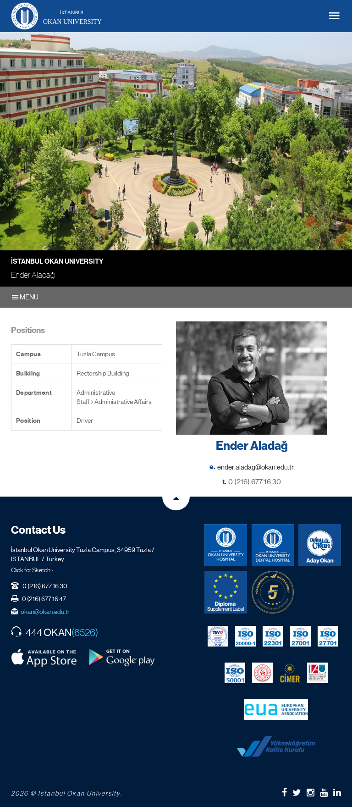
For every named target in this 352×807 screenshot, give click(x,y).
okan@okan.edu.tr (45, 611)
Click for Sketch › (32, 570)
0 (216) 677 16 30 (254, 481)
